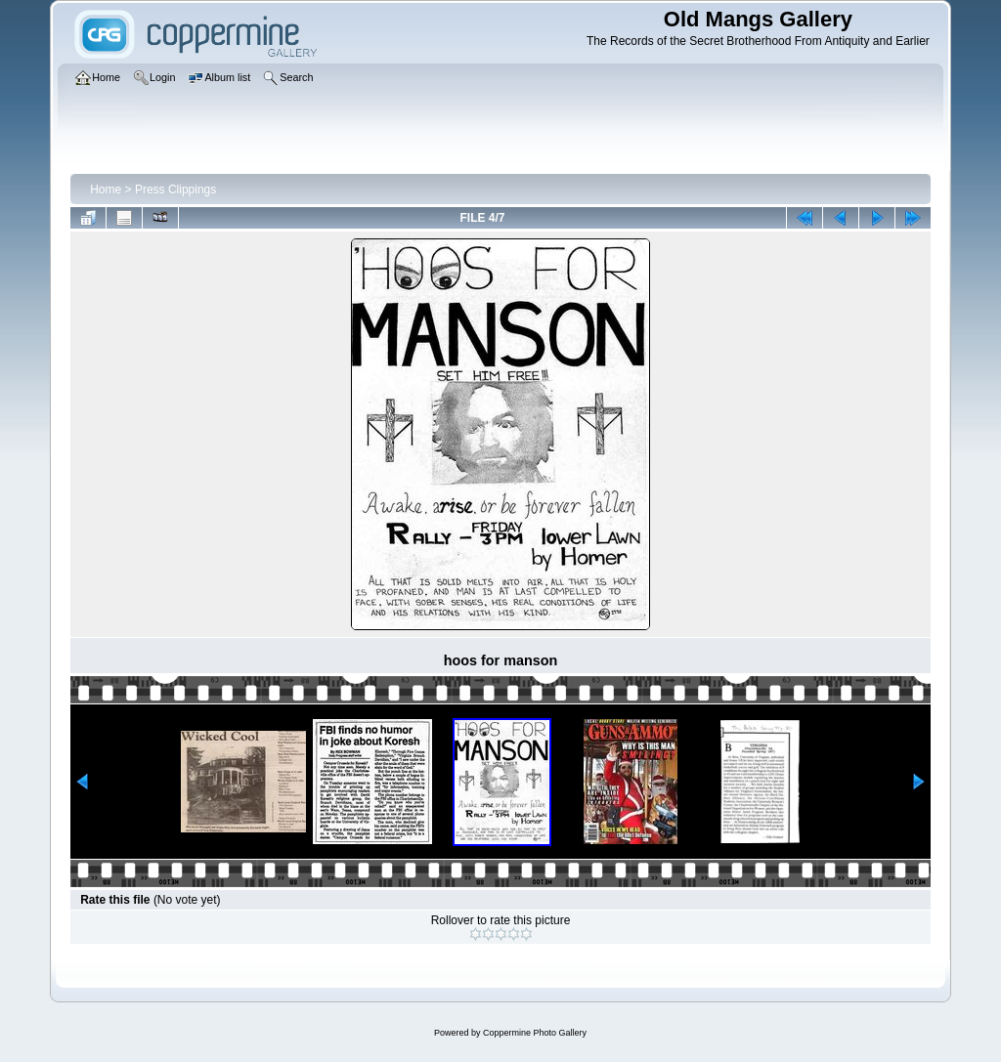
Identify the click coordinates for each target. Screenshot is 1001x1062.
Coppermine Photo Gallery (535, 1033)
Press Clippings (175, 189)
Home (105, 189)
